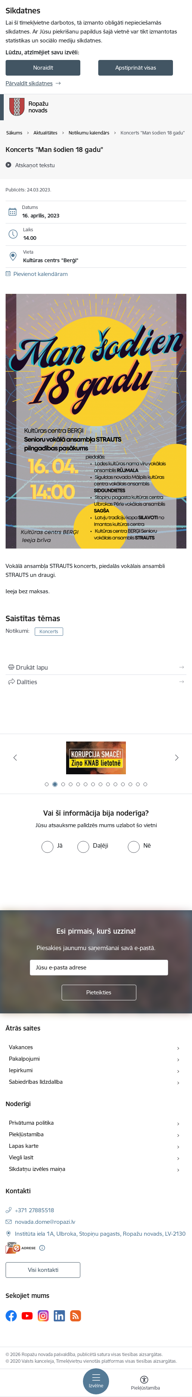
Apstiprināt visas (135, 67)
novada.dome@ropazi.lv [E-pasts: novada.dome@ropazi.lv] (45, 1221)
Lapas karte (23, 1145)
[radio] (51, 845)
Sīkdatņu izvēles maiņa (37, 1168)
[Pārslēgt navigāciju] (96, 1381)
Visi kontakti (43, 1269)
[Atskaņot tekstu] (35, 165)
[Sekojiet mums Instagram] (43, 1315)
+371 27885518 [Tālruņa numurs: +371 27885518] (34, 1210)
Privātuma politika (31, 1122)
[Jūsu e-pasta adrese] (99, 967)
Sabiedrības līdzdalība (36, 1081)
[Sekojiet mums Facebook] (11, 1315)
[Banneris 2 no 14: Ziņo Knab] (96, 757)
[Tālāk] (177, 757)
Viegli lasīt (21, 1157)
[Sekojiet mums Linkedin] (59, 1315)
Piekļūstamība (26, 1134)
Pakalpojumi (24, 1058)
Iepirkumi (20, 1070)
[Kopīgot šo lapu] (96, 682)
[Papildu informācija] (42, 1248)
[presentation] (62, 880)
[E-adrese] (20, 1248)
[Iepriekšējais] (15, 757)
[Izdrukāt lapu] (96, 667)
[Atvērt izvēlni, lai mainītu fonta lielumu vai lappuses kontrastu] (144, 1384)
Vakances (21, 1047)
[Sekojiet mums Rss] (75, 1315)
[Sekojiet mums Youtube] (27, 1315)
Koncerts (49, 631)
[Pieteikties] (99, 992)
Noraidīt (43, 67)
